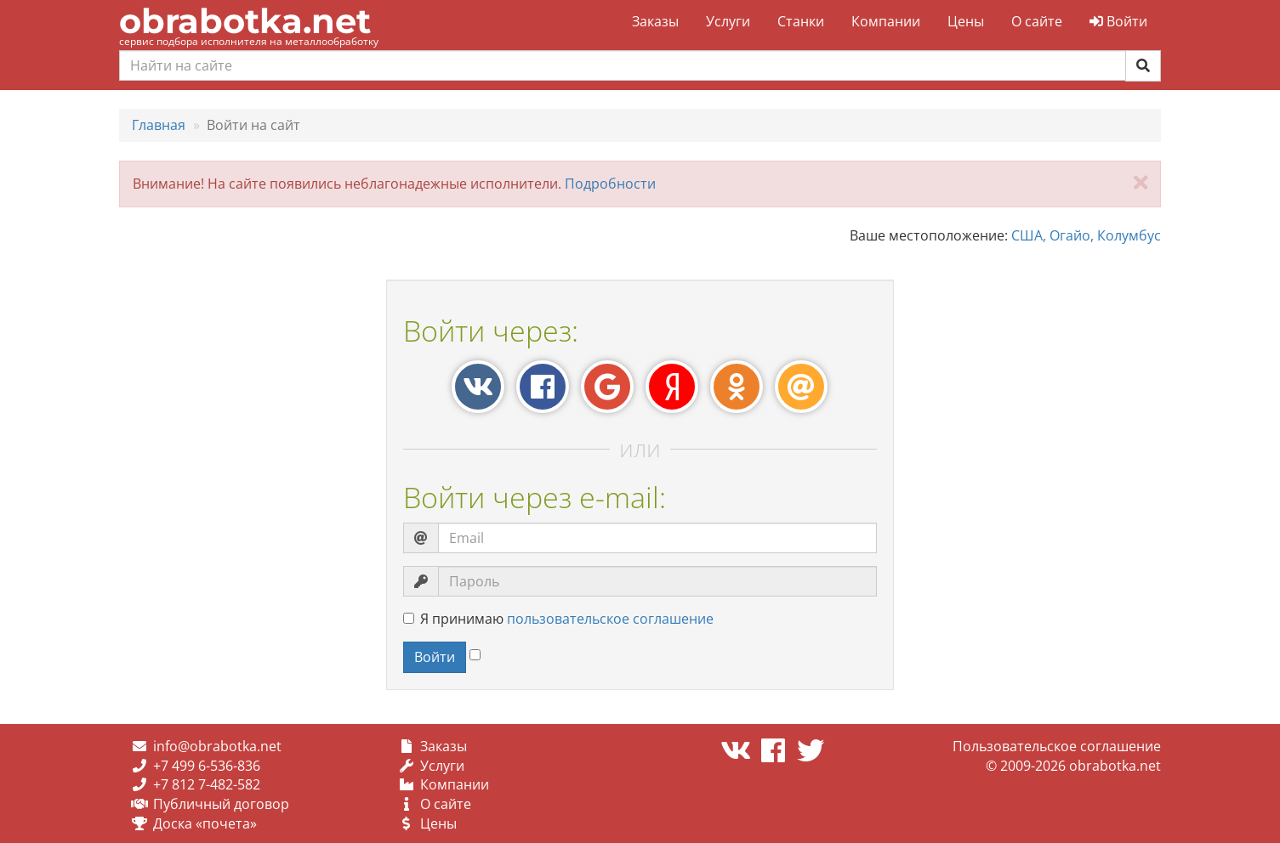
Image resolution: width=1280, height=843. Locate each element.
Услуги (728, 21)
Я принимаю (558, 618)
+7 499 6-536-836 (206, 765)
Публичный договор (221, 804)
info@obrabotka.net (217, 746)
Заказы (655, 21)
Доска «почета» (205, 823)
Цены (965, 21)
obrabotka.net (245, 21)
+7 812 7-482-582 (206, 784)
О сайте (1036, 21)
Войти (1118, 21)
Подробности (610, 183)
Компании (885, 21)
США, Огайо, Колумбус (1086, 235)
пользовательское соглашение (610, 618)
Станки (800, 21)
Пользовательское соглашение (1057, 746)
